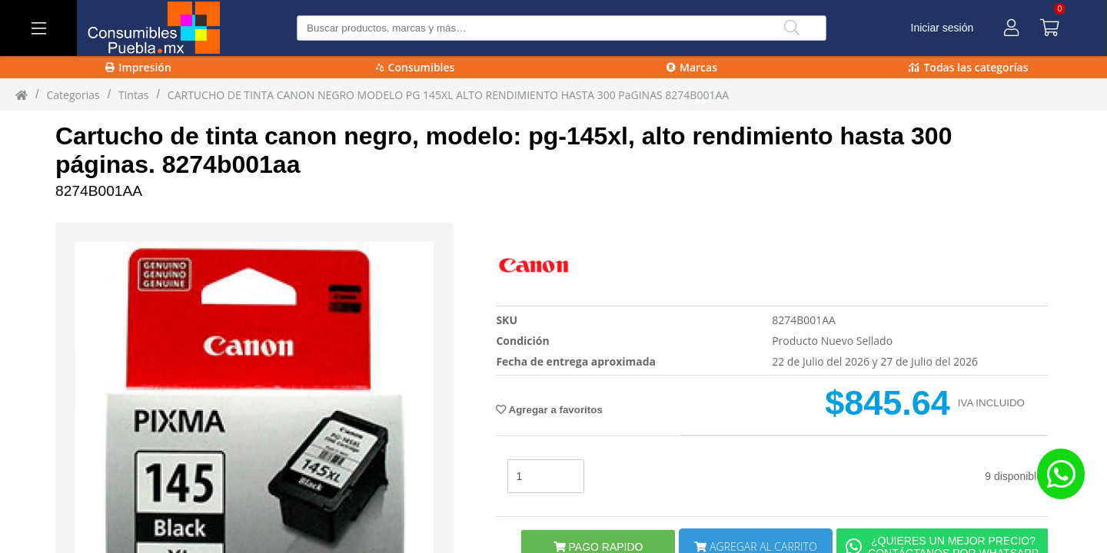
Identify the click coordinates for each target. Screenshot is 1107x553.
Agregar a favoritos (549, 410)
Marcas (692, 67)
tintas (133, 95)
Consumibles (415, 67)
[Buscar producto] (561, 28)
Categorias (72, 95)
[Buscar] (791, 28)
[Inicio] (21, 94)
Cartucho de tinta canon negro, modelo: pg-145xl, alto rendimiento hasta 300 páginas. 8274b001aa (503, 150)
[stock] (545, 476)
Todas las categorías (968, 67)
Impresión (138, 67)
